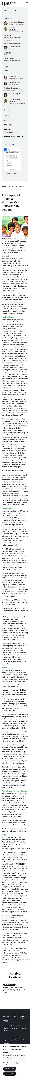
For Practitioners (6, 1040)
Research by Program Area (23, 1017)
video (10, 820)
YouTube (6, 1030)
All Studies (6, 1016)
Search (24, 3)
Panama (4, 186)
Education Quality (20, 186)
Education (10, 186)
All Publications (15, 1017)
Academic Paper (10, 173)
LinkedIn (6, 1028)
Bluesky (24, 1028)
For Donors (6, 1043)
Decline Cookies (9, 1073)
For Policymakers (14, 1040)
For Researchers (24, 1040)
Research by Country (6, 1020)
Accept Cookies (9, 1068)
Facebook (14, 1028)
